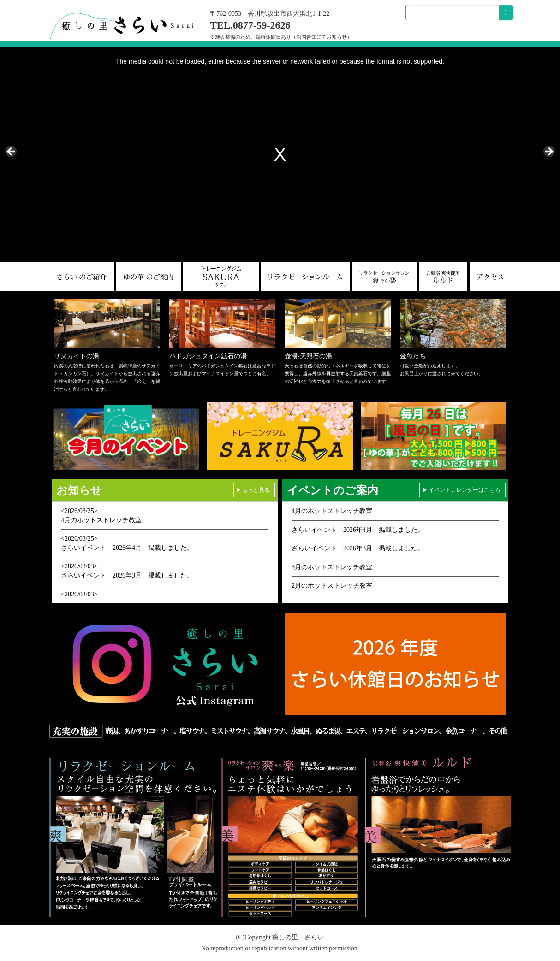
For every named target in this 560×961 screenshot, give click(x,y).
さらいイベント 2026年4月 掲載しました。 (127, 547)
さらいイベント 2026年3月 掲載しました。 (127, 575)
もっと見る (256, 490)
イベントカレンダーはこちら (464, 490)
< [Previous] (11, 152)
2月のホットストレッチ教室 (332, 585)
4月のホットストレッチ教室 (101, 520)
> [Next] (548, 152)
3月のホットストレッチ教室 (332, 567)
